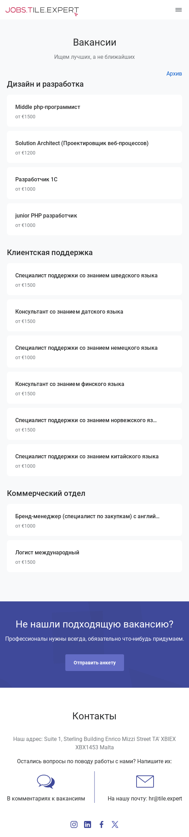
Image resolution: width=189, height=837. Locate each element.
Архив (174, 73)
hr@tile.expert (165, 798)
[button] (94, 662)
